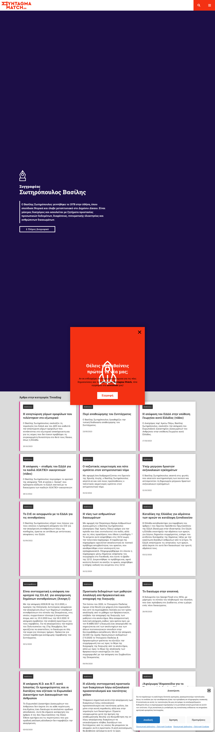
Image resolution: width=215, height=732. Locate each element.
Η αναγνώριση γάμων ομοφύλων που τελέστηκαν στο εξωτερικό (47, 415)
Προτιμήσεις (198, 719)
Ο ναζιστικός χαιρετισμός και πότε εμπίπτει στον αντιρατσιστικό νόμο (106, 468)
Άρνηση (173, 719)
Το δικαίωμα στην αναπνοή (160, 591)
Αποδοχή (148, 719)
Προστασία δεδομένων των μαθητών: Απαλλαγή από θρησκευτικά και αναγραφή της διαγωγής (107, 594)
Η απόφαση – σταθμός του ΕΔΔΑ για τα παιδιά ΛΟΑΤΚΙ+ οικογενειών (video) (47, 469)
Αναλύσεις (28, 407)
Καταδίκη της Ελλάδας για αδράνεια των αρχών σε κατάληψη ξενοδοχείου (167, 515)
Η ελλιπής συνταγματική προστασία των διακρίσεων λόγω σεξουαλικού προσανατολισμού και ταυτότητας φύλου (106, 689)
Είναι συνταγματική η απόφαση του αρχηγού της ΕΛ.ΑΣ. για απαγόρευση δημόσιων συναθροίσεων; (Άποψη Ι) (47, 594)
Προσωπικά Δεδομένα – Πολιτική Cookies (154, 726)
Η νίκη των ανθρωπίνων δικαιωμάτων (99, 515)
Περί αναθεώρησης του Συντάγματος (107, 414)
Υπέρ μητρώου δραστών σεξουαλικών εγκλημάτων (159, 468)
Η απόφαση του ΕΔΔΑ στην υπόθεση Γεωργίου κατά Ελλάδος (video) (166, 415)
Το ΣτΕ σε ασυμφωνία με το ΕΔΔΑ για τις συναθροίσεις (48, 515)
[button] (209, 690)
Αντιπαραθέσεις (30, 584)
